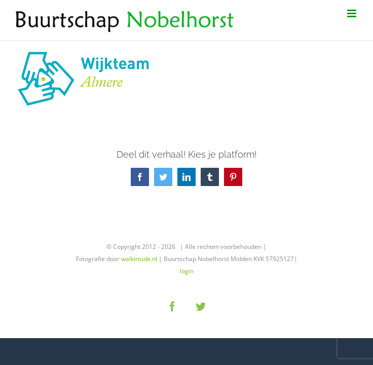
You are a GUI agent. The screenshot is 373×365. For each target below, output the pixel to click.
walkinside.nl (139, 258)
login (187, 271)
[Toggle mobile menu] (352, 13)
